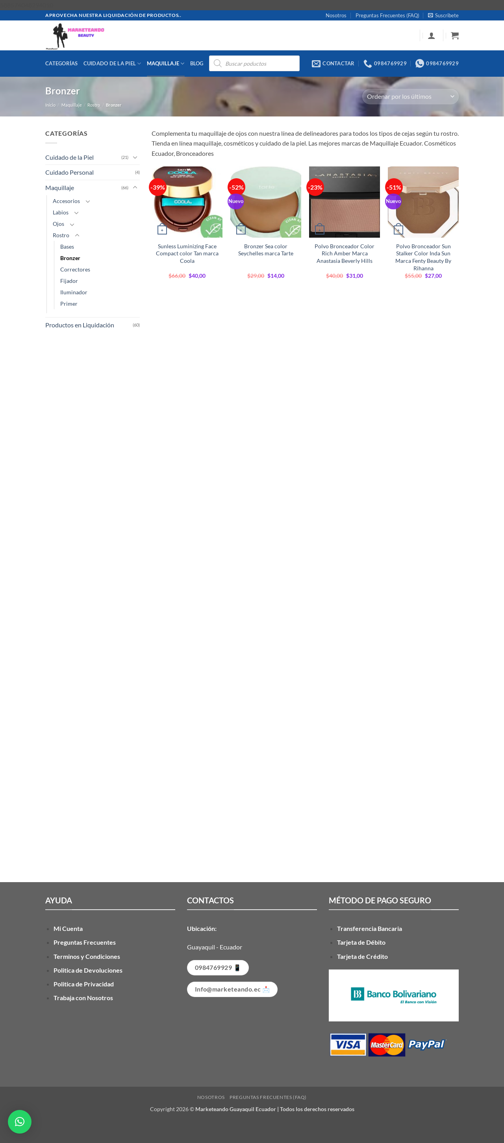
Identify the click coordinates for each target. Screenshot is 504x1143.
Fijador (69, 280)
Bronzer (70, 258)
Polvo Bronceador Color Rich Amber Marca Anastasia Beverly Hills (344, 253)
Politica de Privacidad (84, 984)
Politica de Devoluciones (88, 970)
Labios (61, 212)
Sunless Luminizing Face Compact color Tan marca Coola (187, 253)
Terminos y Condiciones (87, 956)
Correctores (75, 269)
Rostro (93, 104)
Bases (67, 246)
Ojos (58, 223)
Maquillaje (166, 63)
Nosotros (336, 15)
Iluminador (73, 292)
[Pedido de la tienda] (410, 96)
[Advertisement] (92, 595)
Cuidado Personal (69, 172)
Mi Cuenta (68, 928)
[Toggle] (135, 157)
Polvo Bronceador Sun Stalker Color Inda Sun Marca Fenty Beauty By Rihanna (423, 257)
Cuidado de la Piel (112, 63)
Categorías (61, 63)
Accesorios (66, 201)
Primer (69, 303)
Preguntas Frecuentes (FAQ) (387, 15)
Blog (197, 63)
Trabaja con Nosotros (83, 997)
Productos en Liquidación (79, 325)
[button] (443, 15)
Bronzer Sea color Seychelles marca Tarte (265, 250)
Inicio (50, 104)
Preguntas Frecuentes (85, 942)
